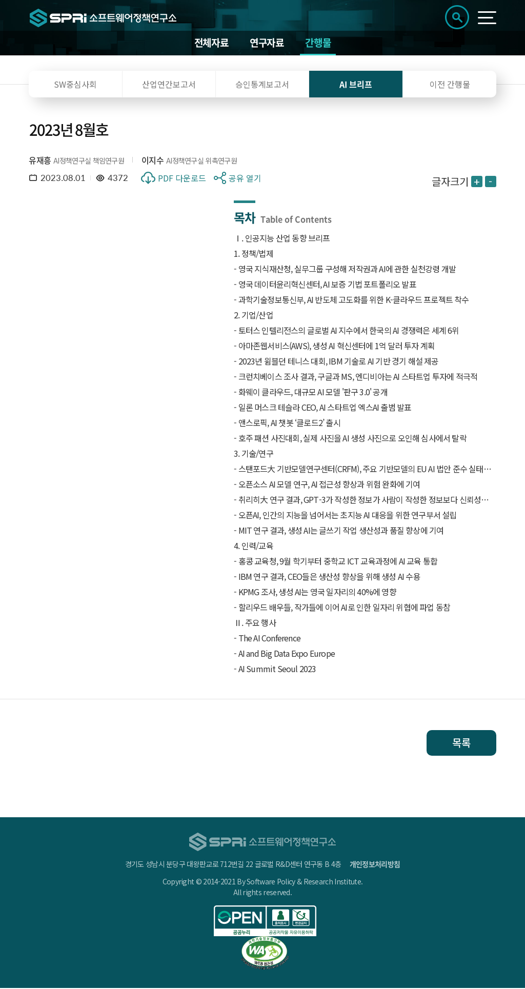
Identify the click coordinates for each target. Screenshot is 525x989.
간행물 (318, 43)
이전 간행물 (450, 85)
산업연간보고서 (169, 85)
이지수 (153, 161)
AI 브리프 (355, 85)
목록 (461, 743)
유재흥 (40, 161)
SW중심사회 (75, 85)
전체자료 (211, 43)
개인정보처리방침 (375, 865)
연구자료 (267, 43)
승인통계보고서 (262, 85)
